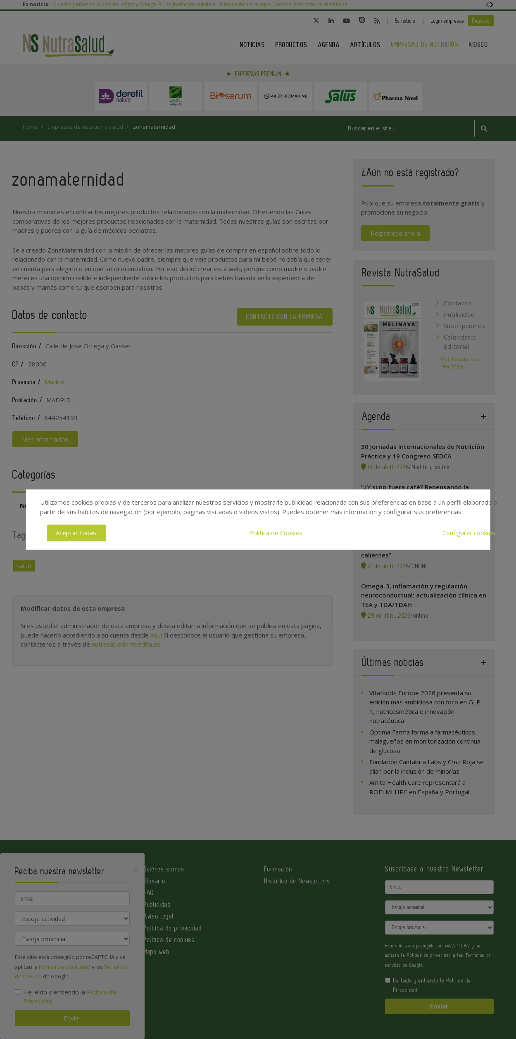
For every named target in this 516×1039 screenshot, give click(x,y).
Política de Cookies (275, 533)
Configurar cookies (468, 533)
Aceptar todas (76, 533)
